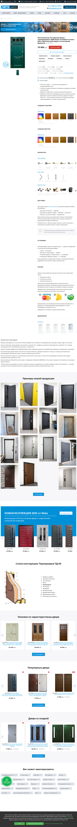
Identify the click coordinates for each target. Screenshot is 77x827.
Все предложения (66, 513)
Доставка (50, 58)
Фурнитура (41, 58)
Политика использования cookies (54, 823)
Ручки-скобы (41, 172)
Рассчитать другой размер (57, 52)
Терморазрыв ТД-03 (68, 72)
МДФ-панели (41, 111)
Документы (42, 61)
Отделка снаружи (55, 55)
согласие (68, 816)
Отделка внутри (67, 55)
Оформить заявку (55, 47)
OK (19, 823)
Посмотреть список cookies (35, 823)
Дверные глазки (42, 184)
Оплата (67, 58)
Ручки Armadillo (41, 158)
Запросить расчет (70, 7)
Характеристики (43, 55)
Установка (59, 58)
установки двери (53, 206)
